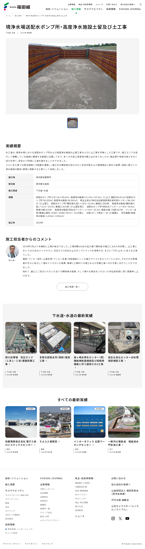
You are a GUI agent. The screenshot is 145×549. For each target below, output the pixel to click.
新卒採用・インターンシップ (20, 529)
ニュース (80, 516)
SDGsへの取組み (12, 514)
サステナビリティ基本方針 (17, 495)
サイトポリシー (31, 543)
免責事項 (79, 510)
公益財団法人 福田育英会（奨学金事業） (124, 492)
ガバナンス (10, 510)
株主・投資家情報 (84, 478)
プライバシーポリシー (12, 543)
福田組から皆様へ (83, 483)
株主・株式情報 (81, 502)
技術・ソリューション (16, 478)
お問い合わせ (118, 478)
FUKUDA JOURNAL (51, 478)
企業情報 (45, 484)
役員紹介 (44, 500)
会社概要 (44, 493)
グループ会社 (46, 512)
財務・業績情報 (81, 490)
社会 (7, 507)
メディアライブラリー (50, 520)
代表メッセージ (47, 489)
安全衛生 (9, 518)
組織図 (43, 504)
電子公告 (79, 506)
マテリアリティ (12, 499)
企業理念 (44, 497)
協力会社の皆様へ (121, 484)
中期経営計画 (81, 486)
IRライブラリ (81, 494)
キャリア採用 (11, 533)
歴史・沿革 (44, 516)
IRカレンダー (81, 498)
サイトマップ (47, 543)
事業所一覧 (45, 508)
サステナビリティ (14, 490)
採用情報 (10, 524)
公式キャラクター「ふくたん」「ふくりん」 (125, 507)
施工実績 (10, 484)
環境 (7, 503)
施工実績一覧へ (72, 286)
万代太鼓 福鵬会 (120, 500)
